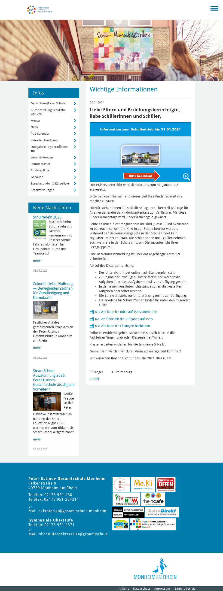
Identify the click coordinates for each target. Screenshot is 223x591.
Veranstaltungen (42, 157)
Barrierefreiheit (184, 588)
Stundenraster (40, 164)
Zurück (95, 379)
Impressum (162, 588)
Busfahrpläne (40, 170)
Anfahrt (124, 588)
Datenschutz (141, 588)
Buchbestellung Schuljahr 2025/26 (48, 112)
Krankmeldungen (42, 190)
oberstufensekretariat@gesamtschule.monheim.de (85, 534)
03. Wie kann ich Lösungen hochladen (122, 326)
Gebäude (37, 177)
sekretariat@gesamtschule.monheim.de (75, 511)
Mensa (35, 120)
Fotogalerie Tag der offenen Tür (49, 149)
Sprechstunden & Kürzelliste (50, 183)
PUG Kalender (40, 133)
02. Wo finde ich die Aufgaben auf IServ (124, 319)
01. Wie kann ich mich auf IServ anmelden (126, 312)
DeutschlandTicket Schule (48, 103)
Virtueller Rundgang (44, 140)
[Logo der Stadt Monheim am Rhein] (155, 568)
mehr (37, 260)
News (34, 127)
